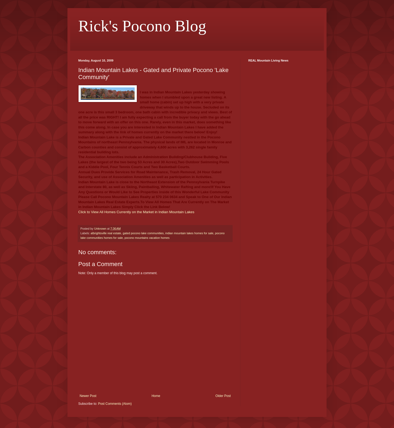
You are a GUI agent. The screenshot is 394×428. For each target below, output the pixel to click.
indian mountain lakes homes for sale (189, 233)
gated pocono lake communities (143, 233)
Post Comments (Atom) (115, 404)
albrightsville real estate (106, 233)
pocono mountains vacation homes (146, 237)
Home (156, 396)
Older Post (223, 396)
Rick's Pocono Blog (142, 26)
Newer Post (88, 396)
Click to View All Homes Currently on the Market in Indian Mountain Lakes (136, 212)
